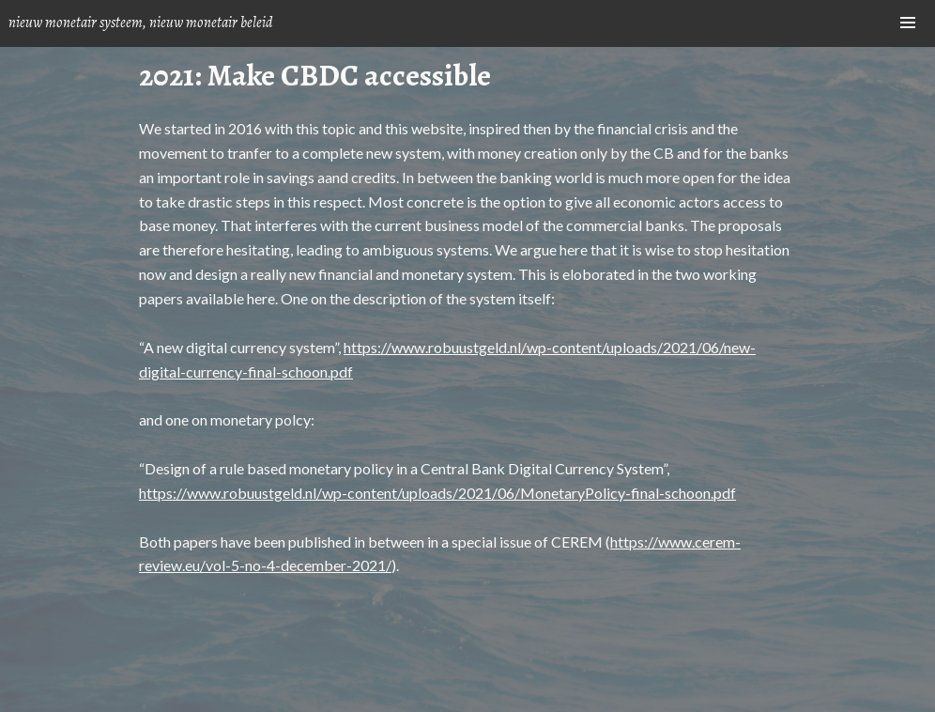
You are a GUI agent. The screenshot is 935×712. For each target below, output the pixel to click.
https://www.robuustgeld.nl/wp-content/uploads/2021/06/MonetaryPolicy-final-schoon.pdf (437, 493)
